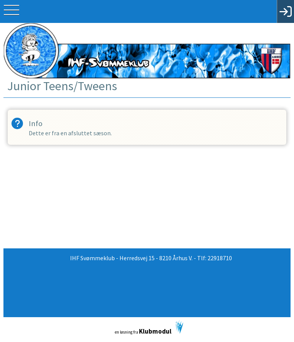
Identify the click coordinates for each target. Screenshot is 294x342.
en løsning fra (149, 328)
